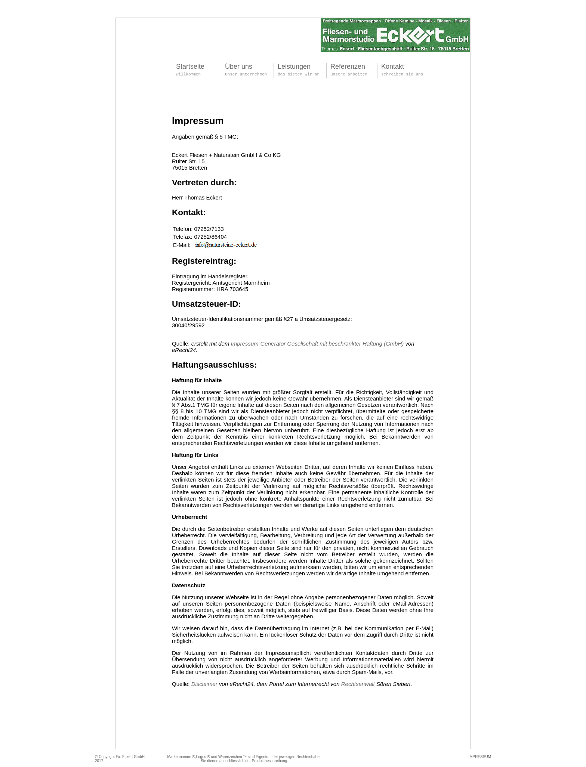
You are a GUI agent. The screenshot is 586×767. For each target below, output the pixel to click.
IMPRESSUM (479, 757)
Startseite (190, 66)
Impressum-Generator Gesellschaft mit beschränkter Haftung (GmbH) (317, 343)
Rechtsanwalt (358, 684)
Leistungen (294, 66)
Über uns (238, 66)
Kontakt (392, 66)
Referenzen (347, 66)
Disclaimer (204, 684)
